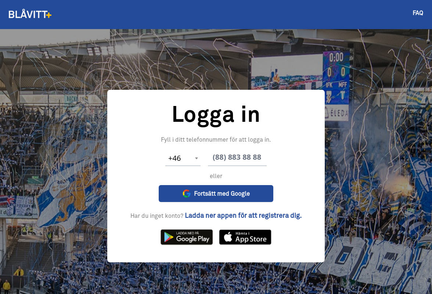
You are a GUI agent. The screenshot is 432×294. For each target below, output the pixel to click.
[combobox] (183, 158)
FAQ (418, 13)
